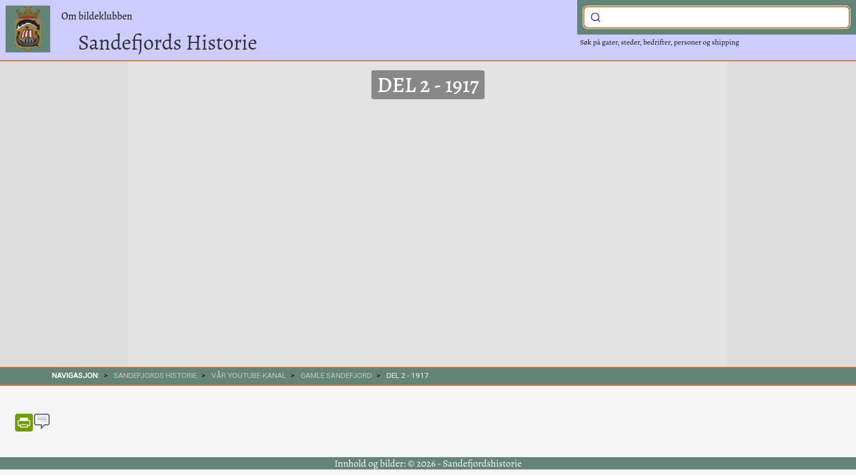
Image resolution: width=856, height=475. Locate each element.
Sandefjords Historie (167, 42)
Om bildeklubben (96, 16)
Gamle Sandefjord (336, 375)
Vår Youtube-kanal (248, 375)
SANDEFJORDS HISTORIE (155, 375)
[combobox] (716, 17)
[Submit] (595, 16)
